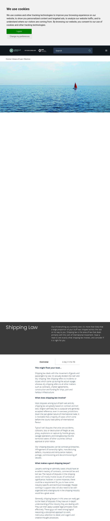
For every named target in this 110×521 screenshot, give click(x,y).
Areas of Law (17, 59)
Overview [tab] (44, 362)
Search (90, 50)
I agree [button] (19, 31)
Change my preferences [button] (19, 36)
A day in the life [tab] (68, 362)
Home (8, 59)
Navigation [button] (106, 51)
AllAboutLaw (15, 51)
